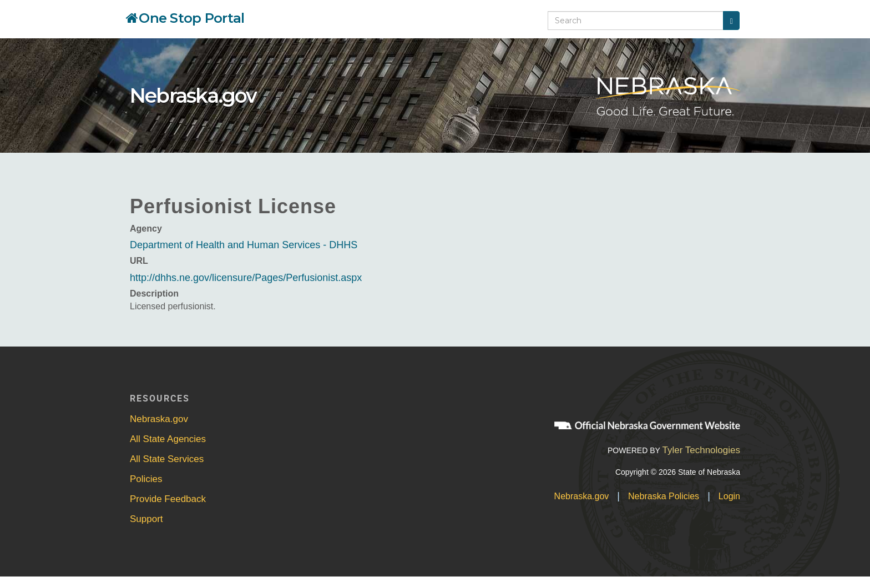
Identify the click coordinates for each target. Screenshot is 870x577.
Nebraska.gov (193, 95)
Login (729, 496)
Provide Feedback (168, 499)
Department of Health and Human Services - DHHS (243, 244)
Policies (146, 479)
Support (146, 519)
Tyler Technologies (701, 450)
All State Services (167, 459)
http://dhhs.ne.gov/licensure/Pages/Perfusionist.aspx (246, 277)
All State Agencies (168, 439)
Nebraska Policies (663, 496)
